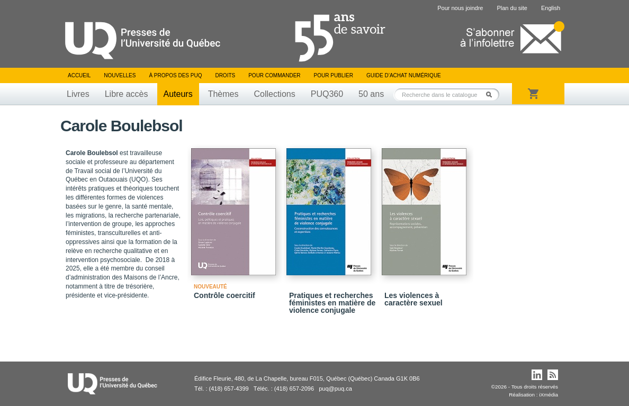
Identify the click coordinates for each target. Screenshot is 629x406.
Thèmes (223, 93)
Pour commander (274, 75)
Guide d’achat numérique (403, 75)
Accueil (79, 75)
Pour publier (333, 75)
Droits (225, 75)
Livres (78, 93)
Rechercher (492, 94)
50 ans (371, 93)
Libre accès (126, 93)
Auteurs (178, 93)
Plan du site (512, 8)
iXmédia (548, 395)
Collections (274, 93)
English (550, 8)
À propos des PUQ (175, 75)
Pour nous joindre (460, 8)
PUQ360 (327, 93)
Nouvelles (120, 75)
